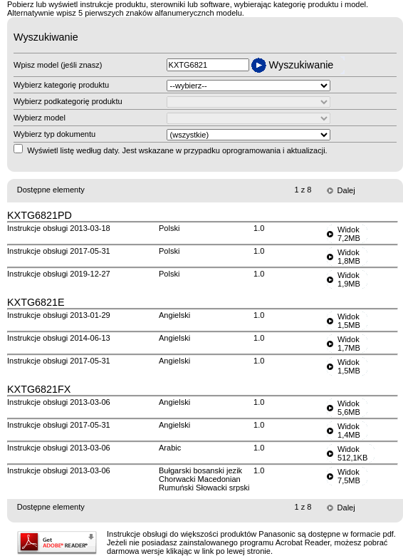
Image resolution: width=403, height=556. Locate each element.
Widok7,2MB (348, 233)
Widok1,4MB (348, 430)
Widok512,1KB (352, 453)
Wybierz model (40, 117)
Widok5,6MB (348, 407)
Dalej (346, 190)
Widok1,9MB (348, 279)
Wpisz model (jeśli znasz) (58, 65)
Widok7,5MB (348, 476)
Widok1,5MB (348, 320)
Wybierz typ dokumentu (54, 134)
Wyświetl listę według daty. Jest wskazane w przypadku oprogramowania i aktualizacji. (177, 150)
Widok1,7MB (348, 343)
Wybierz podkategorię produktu (68, 101)
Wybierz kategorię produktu (61, 85)
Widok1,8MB (348, 256)
